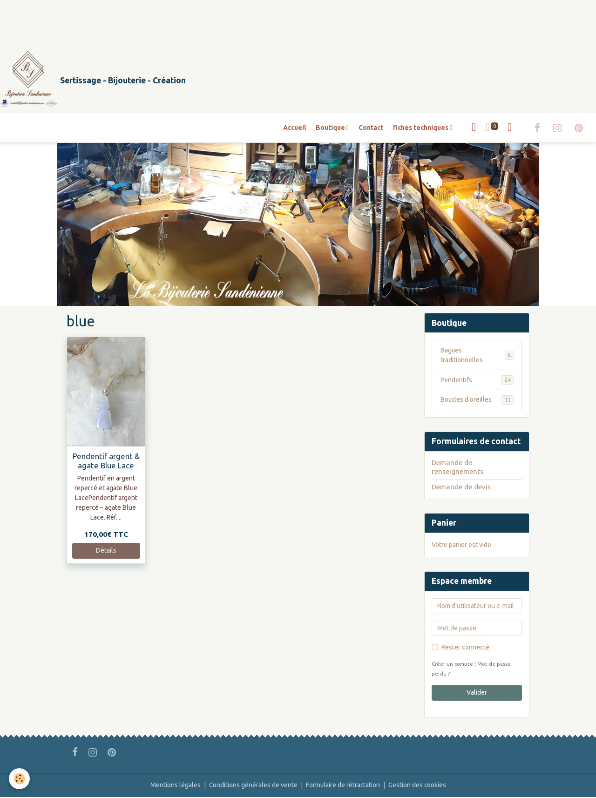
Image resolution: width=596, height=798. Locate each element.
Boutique (331, 128)
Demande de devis (461, 488)
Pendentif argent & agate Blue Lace (106, 461)
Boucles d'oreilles (477, 401)
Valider (477, 693)
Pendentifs (477, 380)
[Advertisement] (169, 21)
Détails (106, 551)
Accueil (294, 128)
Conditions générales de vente (252, 786)
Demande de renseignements (457, 468)
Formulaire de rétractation (342, 786)
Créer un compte (453, 665)
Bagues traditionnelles (477, 355)
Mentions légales (174, 786)
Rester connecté (465, 648)
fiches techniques (421, 128)
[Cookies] (19, 778)
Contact (371, 128)
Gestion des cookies (418, 786)
